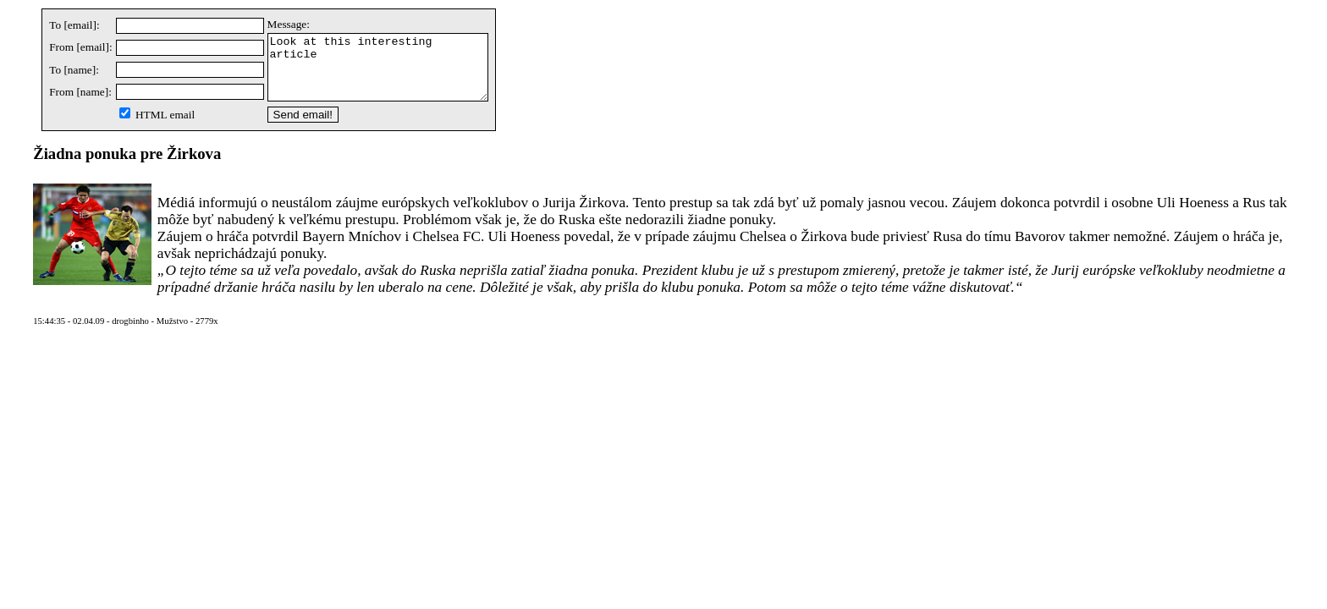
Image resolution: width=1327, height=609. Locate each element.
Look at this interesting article (390, 73)
